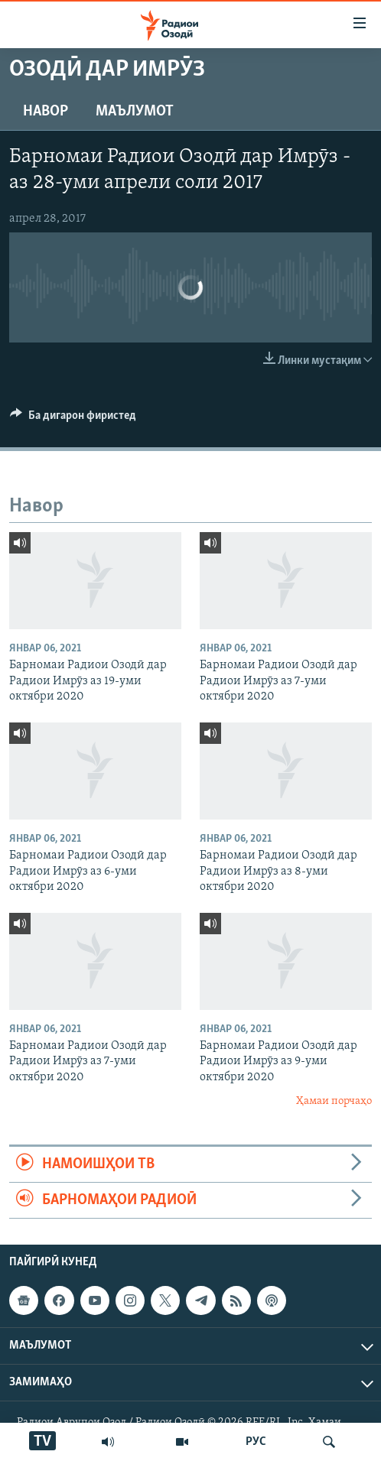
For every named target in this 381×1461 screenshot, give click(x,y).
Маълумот (135, 111)
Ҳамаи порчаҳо (334, 1101)
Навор (45, 111)
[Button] (73, 418)
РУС (256, 1442)
